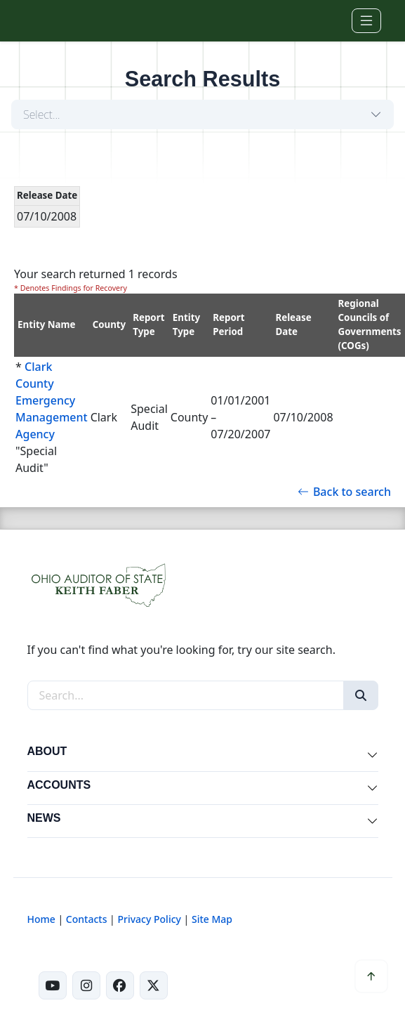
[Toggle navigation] (366, 20)
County (109, 324)
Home (41, 919)
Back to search (344, 491)
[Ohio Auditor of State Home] (51, 20)
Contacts (86, 919)
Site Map (212, 919)
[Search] (360, 695)
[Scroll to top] (371, 976)
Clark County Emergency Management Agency (51, 400)
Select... (41, 114)
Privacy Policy (148, 919)
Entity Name (47, 324)
